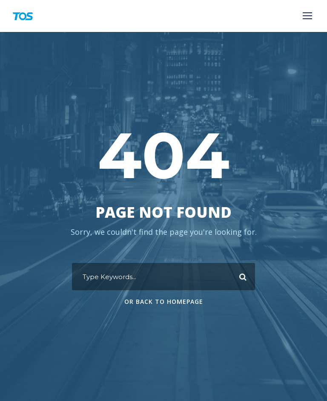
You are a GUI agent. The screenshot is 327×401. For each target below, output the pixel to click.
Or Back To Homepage (163, 301)
